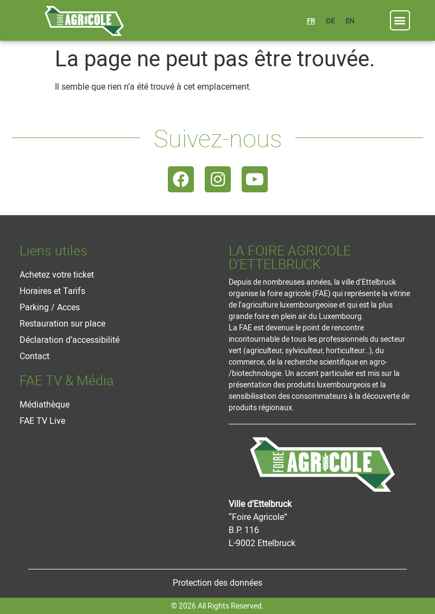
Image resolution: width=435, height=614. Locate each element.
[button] (400, 20)
